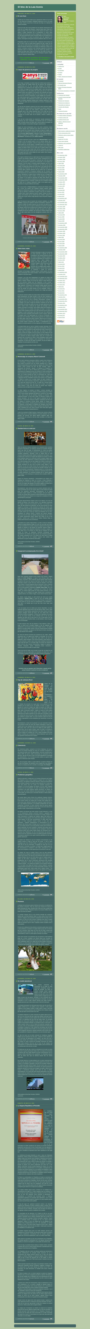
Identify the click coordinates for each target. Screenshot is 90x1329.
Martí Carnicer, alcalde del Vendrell (66, 131)
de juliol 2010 (61, 268)
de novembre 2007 (62, 202)
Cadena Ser (61, 66)
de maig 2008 (61, 214)
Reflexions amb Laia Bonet (64, 143)
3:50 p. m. (31, 349)
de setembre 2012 (62, 305)
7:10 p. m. (31, 421)
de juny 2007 (61, 192)
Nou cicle (60, 125)
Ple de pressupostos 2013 (64, 133)
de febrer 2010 (61, 258)
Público (60, 74)
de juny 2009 (61, 241)
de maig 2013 (61, 315)
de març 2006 (61, 161)
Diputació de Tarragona (63, 100)
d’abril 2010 (61, 262)
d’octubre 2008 (61, 225)
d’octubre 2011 (61, 297)
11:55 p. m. (32, 894)
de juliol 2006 (61, 169)
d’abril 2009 (61, 237)
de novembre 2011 (62, 299)
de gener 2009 (61, 231)
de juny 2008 (61, 216)
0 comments (46, 63)
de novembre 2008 (62, 227)
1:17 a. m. (31, 1318)
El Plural (60, 72)
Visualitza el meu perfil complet (66, 56)
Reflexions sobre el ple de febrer (66, 135)
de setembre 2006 (62, 173)
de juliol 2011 (61, 292)
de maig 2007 (61, 190)
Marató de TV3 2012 (63, 139)
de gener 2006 (61, 157)
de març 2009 (61, 235)
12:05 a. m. (32, 1098)
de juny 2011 (61, 290)
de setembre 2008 (62, 223)
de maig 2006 (61, 165)
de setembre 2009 (62, 247)
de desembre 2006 (62, 179)
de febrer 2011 (61, 282)
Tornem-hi (60, 145)
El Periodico (61, 70)
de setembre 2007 (62, 198)
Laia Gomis (66, 17)
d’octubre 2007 (61, 200)
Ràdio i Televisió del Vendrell (65, 76)
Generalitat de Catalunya (64, 105)
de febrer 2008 (61, 208)
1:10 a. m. (31, 974)
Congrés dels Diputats (63, 107)
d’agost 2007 (61, 196)
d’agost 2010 (61, 270)
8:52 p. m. (31, 767)
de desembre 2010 (62, 278)
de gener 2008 (61, 206)
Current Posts (61, 317)
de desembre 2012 (62, 311)
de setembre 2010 (62, 272)
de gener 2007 (61, 182)
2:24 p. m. (31, 241)
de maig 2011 (61, 288)
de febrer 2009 (61, 233)
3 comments (46, 974)
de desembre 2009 (62, 253)
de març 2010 (61, 260)
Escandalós (61, 137)
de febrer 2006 (61, 159)
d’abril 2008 (61, 212)
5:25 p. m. (31, 546)
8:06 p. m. (31, 62)
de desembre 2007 (62, 204)
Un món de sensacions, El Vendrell (66, 90)
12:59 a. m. (32, 673)
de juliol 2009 (61, 243)
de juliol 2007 (61, 194)
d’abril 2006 (61, 163)
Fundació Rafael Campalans (65, 115)
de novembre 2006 (62, 177)
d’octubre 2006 (61, 175)
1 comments (46, 241)
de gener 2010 (61, 255)
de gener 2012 (61, 303)
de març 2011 (61, 284)
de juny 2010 (61, 266)
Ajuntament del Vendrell (63, 95)
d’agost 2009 (61, 245)
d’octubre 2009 (61, 249)
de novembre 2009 (62, 251)
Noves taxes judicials (63, 141)
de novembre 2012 (62, 309)
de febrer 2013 (61, 313)
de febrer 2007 (61, 184)
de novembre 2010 (62, 276)
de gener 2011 (61, 280)
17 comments (46, 768)
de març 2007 (61, 186)
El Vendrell (60, 81)
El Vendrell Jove (62, 85)
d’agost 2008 (61, 221)
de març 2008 (61, 210)
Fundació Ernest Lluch (63, 119)
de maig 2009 (61, 239)
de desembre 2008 (62, 229)
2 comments (46, 673)
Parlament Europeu (62, 111)
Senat (59, 109)
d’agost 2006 (61, 171)
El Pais (60, 68)
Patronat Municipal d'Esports (65, 83)
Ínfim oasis (60, 147)
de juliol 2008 (61, 219)
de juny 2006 (61, 167)
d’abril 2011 (61, 286)
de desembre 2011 (62, 301)
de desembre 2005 (62, 155)
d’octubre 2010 (61, 274)
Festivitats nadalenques (63, 149)
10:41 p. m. (32, 738)
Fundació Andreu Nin (63, 117)
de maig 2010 (61, 264)
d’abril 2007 (61, 188)
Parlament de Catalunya (64, 102)
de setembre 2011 (62, 294)
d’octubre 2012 (61, 307)
